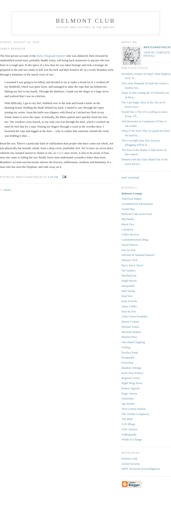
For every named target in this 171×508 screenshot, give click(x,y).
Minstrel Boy (129, 337)
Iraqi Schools (129, 301)
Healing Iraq (129, 275)
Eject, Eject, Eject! (132, 265)
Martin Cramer (130, 321)
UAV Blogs (128, 424)
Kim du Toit (129, 311)
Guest (60, 153)
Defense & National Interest (138, 255)
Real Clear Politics (132, 373)
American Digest (131, 198)
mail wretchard (130, 177)
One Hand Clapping (133, 342)
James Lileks (129, 306)
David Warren (130, 244)
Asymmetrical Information (137, 203)
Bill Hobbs (128, 219)
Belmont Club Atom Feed (137, 214)
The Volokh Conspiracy (135, 414)
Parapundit (128, 357)
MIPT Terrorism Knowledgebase (141, 468)
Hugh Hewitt (129, 280)
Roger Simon (129, 393)
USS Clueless (129, 429)
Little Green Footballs (134, 316)
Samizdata (128, 398)
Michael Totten (130, 326)
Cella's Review (130, 234)
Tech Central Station (134, 408)
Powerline (127, 362)
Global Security (131, 463)
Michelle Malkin (131, 332)
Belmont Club (85, 21)
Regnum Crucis (131, 378)
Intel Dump (128, 291)
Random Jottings (131, 367)
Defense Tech (129, 260)
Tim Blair (127, 419)
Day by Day (129, 250)
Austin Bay (128, 209)
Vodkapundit (129, 434)
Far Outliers (128, 270)
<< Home (5, 189)
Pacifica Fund (130, 352)
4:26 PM (53, 177)
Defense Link (129, 458)
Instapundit (128, 285)
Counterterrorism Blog (135, 239)
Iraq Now (127, 296)
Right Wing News (132, 383)
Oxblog (126, 347)
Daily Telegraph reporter (50, 55)
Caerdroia (127, 229)
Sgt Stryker (128, 403)
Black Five (128, 224)
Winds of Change (132, 439)
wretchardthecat (157, 47)
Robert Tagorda (131, 388)
